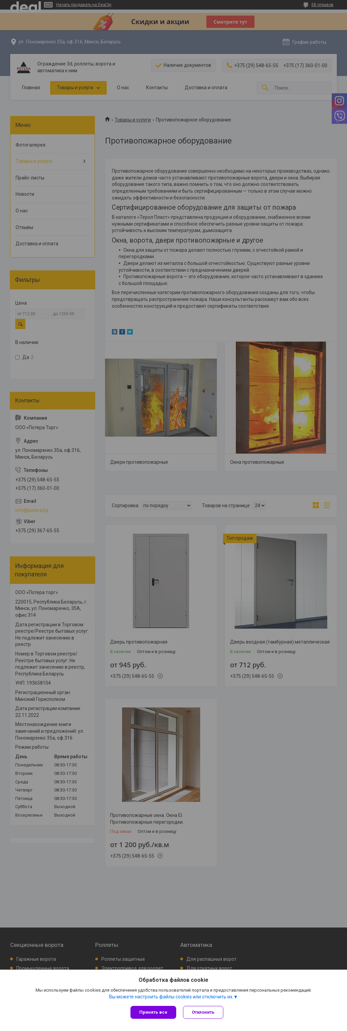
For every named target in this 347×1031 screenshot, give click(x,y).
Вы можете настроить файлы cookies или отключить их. (171, 996)
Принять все (153, 1012)
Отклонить (203, 1012)
